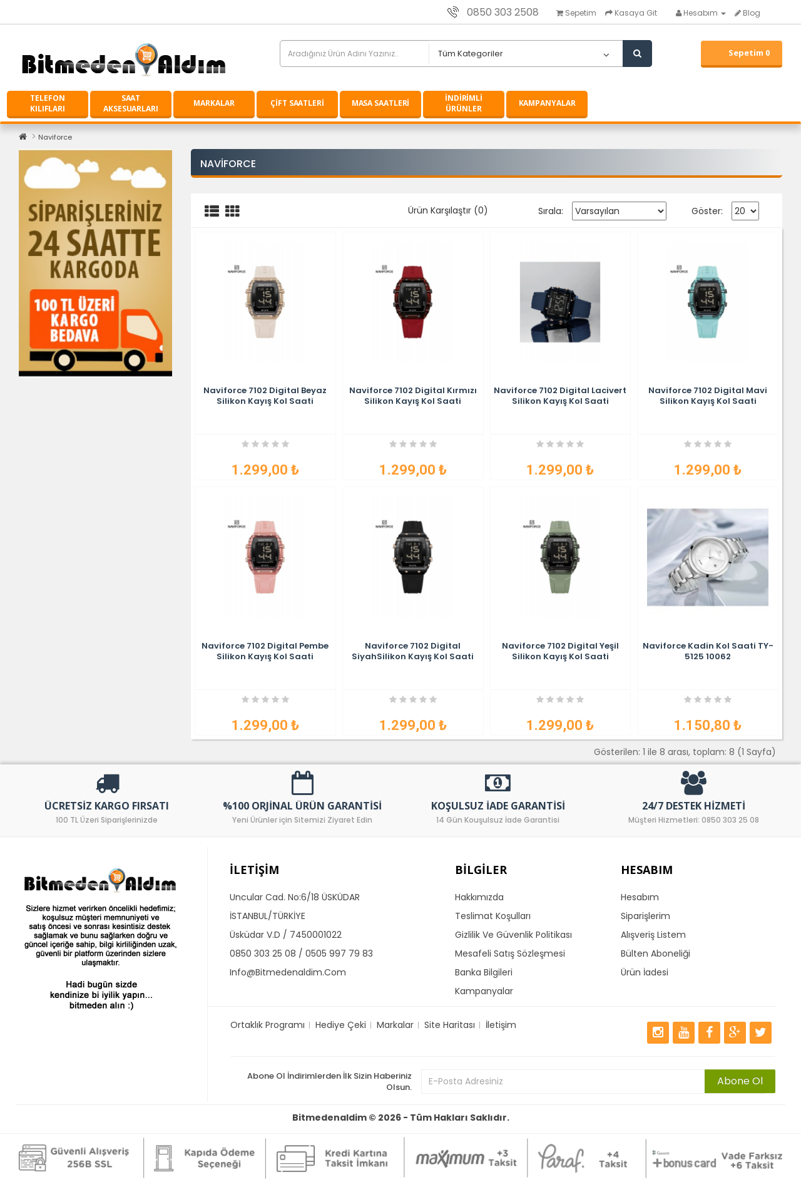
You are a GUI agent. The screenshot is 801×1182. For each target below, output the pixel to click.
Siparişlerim (645, 916)
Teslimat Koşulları (493, 916)
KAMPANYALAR (547, 103)
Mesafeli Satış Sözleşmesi (510, 953)
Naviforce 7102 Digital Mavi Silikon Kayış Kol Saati (707, 395)
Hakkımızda (479, 897)
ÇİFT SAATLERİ (297, 103)
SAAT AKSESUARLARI (130, 103)
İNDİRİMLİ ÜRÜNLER (463, 103)
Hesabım (640, 897)
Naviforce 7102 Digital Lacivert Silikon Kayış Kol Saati (560, 395)
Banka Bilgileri (484, 972)
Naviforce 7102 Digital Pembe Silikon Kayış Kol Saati (265, 651)
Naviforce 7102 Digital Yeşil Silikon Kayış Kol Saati (560, 651)
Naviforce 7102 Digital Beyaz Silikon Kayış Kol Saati (265, 395)
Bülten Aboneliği (655, 953)
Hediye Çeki (340, 1025)
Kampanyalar (484, 991)
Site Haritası (449, 1025)
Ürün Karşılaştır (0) (448, 210)
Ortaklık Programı (267, 1025)
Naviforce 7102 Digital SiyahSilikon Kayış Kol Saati (413, 651)
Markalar (395, 1025)
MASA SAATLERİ (381, 103)
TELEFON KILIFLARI (47, 103)
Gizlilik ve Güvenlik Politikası (513, 934)
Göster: (707, 211)
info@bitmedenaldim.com (288, 972)
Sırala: (550, 211)
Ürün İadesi (644, 972)
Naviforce (55, 137)
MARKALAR (213, 103)
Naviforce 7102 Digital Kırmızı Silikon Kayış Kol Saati (413, 395)
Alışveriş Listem (653, 934)
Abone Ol (740, 1081)
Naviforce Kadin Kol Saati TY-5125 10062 (708, 651)
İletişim (501, 1025)
